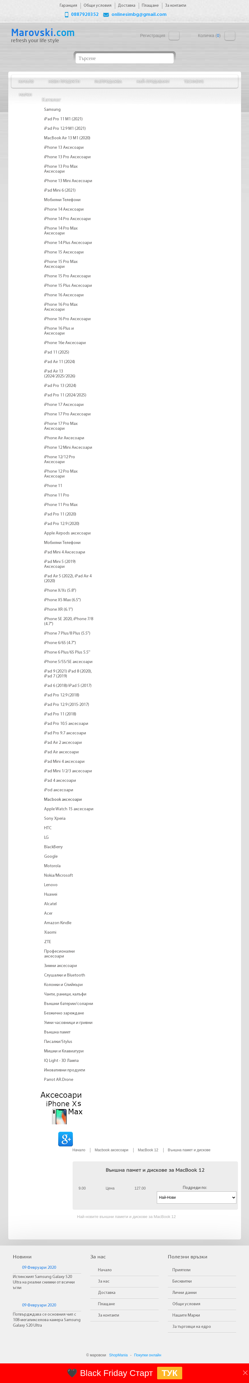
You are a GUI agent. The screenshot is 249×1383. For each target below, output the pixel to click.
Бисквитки (182, 1281)
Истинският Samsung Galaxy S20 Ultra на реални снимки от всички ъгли (44, 1282)
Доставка (106, 1293)
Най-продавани (153, 81)
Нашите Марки (186, 1315)
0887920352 (85, 14)
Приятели (181, 1270)
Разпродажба (108, 81)
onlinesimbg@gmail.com (139, 14)
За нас (104, 1281)
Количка (230, 35)
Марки (25, 94)
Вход (174, 35)
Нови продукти (64, 81)
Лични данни (184, 1293)
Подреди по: (195, 1188)
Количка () (209, 35)
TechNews (194, 81)
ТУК (170, 1373)
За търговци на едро (191, 1327)
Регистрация (152, 35)
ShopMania (118, 1355)
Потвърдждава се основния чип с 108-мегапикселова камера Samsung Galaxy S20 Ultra (47, 1320)
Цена (110, 1188)
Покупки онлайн (147, 1355)
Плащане (106, 1304)
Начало (26, 81)
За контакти (108, 1315)
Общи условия (186, 1304)
